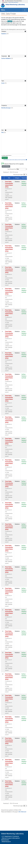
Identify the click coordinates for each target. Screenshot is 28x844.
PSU (2, 132)
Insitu (2, 83)
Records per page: (18, 174)
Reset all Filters (5, 166)
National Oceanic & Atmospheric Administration (10, 839)
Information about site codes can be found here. (15, 159)
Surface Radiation (6, 58)
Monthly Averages (6, 108)
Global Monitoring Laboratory (15, 4)
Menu (3, 10)
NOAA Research (6, 841)
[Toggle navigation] (25, 9)
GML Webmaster (22, 811)
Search (4, 157)
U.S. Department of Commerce (10, 836)
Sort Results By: (12, 169)
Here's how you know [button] (13, 2)
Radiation (3, 33)
